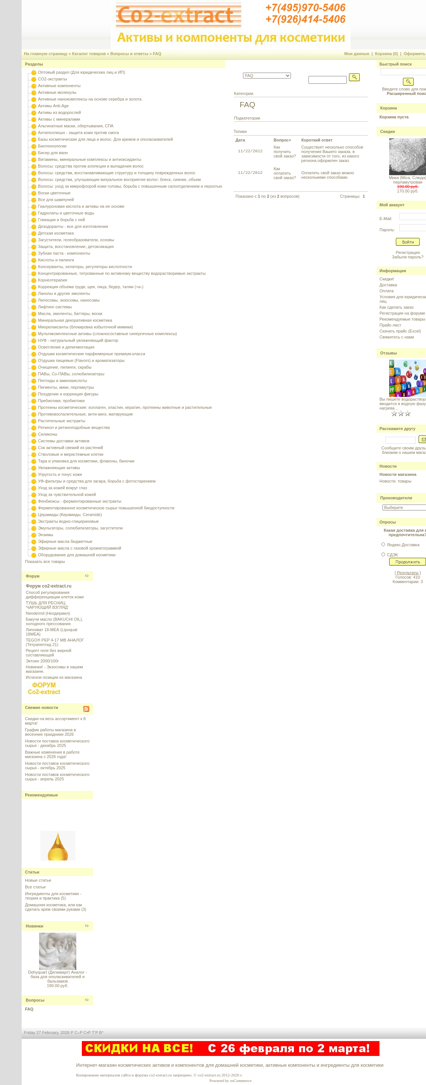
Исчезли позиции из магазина (54, 677)
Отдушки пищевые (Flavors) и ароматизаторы (81, 360)
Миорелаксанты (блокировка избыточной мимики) (85, 327)
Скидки (387, 131)
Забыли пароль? (408, 257)
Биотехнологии (52, 146)
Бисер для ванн (53, 152)
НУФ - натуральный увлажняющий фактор (78, 340)
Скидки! (386, 279)
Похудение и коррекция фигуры (68, 394)
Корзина (388, 108)
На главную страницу (45, 53)
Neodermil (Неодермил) (48, 613)
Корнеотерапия (52, 280)
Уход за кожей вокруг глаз (62, 488)
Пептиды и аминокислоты (62, 380)
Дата (240, 140)
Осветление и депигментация (66, 347)
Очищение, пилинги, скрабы (65, 367)
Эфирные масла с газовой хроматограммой (79, 548)
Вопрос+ (282, 140)
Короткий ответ (317, 140)
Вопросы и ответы (129, 53)
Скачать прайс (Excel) (400, 331)
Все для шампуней (56, 199)
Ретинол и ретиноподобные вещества (74, 427)
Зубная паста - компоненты (64, 253)
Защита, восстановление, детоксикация (75, 246)
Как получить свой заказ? (284, 151)
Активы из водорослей (59, 112)
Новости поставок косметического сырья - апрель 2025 (57, 776)
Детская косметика (56, 233)
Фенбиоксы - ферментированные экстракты (79, 501)
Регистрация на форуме (402, 313)
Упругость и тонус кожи (60, 474)
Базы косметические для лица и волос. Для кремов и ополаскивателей (105, 139)
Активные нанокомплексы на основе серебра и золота (89, 99)
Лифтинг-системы (55, 307)
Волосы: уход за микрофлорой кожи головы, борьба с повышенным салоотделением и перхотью (130, 186)
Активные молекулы (57, 92)
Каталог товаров (89, 53)
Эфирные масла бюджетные (65, 541)
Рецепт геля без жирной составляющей (48, 652)
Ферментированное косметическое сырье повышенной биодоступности (106, 508)
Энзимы (45, 534)
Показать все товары (45, 561)
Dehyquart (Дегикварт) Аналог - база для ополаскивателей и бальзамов (57, 976)
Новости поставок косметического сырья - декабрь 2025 (57, 743)
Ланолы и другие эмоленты (64, 293)
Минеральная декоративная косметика (75, 320)
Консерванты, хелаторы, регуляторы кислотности (85, 266)
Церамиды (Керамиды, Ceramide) (70, 514)
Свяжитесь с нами (396, 337)
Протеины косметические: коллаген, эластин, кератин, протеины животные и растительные (125, 407)
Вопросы (35, 1000)
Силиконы (47, 434)
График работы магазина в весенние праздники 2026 (50, 732)
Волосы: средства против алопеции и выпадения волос (91, 166)
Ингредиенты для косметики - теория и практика (53, 895)
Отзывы (388, 353)
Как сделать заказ (396, 307)
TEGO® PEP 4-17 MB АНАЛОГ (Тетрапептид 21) (55, 642)
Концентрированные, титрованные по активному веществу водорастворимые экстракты (121, 273)
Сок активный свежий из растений (70, 447)
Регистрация (408, 252)
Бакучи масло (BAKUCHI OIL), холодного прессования (54, 621)
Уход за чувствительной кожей (67, 494)
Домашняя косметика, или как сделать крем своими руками (53, 907)
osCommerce (241, 1080)
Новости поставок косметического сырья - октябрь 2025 (57, 765)
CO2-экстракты (52, 79)
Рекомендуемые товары (402, 319)
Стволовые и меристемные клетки (70, 454)
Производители (396, 498)
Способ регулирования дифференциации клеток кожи (55, 594)
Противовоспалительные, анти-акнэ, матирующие (85, 414)
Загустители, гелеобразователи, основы (76, 240)
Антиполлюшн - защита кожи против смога (78, 132)
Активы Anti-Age (53, 106)
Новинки (34, 926)
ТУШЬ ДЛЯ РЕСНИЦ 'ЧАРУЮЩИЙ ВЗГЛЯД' (47, 605)
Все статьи (35, 887)
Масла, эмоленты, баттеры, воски (70, 313)
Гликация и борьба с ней (61, 219)
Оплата (386, 291)
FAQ (157, 53)
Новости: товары (395, 481)
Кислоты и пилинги (56, 260)
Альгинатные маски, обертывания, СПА (75, 126)
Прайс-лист (390, 325)
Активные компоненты (59, 85)
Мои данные (356, 53)
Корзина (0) (386, 53)
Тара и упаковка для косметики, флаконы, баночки (86, 461)
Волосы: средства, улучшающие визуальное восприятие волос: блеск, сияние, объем (119, 179)
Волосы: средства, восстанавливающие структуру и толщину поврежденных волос (116, 173)
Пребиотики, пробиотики (61, 400)
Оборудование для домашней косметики (76, 555)
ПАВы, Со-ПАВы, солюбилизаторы (71, 374)
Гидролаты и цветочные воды (66, 213)
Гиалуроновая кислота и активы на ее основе (81, 206)
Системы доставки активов (63, 441)
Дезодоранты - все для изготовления (73, 226)
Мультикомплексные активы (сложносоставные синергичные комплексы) (107, 333)
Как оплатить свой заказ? (284, 173)
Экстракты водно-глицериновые (68, 521)
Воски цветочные (54, 193)
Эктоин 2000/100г (42, 661)
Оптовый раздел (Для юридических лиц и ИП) (81, 72)
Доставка (388, 285)
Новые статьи (38, 880)
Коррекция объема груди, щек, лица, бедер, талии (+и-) (90, 286)
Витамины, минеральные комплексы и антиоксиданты (89, 159)
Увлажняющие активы (59, 467)
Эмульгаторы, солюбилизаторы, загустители (80, 528)
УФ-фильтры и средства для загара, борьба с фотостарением (97, 481)
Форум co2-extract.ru (48, 586)
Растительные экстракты (61, 421)
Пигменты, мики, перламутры (66, 387)
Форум (32, 576)
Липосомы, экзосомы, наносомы (68, 300)
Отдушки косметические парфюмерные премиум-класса (91, 353)
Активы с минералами (59, 119)
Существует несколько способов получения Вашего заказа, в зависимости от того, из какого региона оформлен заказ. (332, 154)
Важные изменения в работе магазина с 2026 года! (52, 754)
